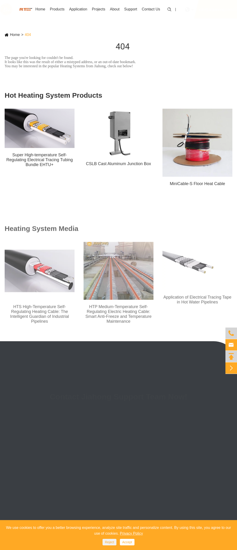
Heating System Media (41, 230)
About (115, 9)
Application (78, 9)
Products (57, 9)
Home (40, 9)
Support (130, 9)
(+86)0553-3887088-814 (162, 425)
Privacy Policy (131, 533)
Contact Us (151, 9)
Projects (98, 9)
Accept (127, 542)
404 (28, 35)
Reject (109, 542)
